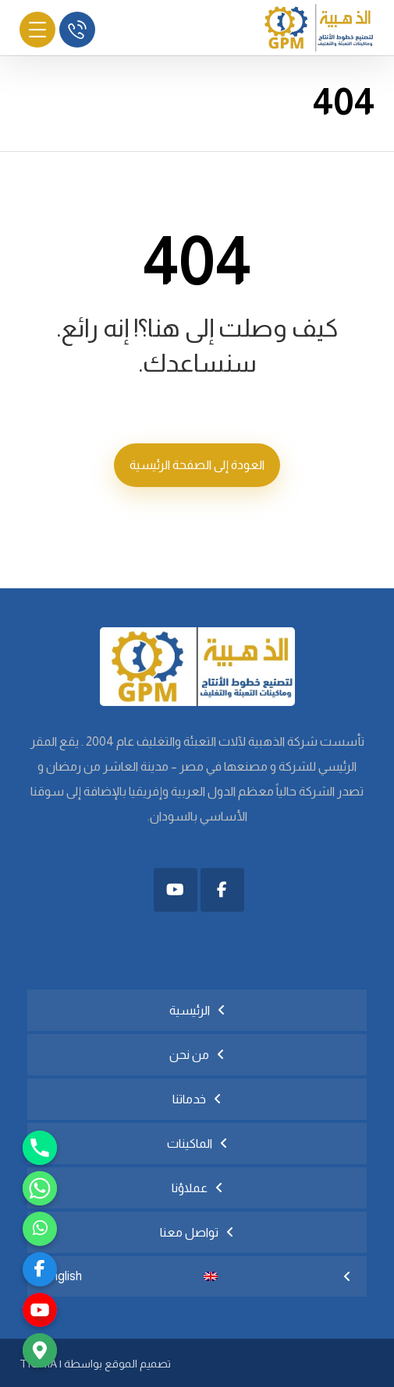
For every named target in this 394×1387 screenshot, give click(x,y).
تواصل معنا (189, 1232)
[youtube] (40, 1310)
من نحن (189, 1054)
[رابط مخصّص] (40, 1229)
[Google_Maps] (40, 1350)
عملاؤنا (190, 1188)
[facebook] (40, 1269)
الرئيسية (189, 1010)
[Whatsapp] (40, 1188)
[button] (222, 890)
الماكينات (189, 1143)
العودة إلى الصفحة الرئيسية (197, 464)
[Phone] (40, 1148)
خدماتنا (189, 1099)
